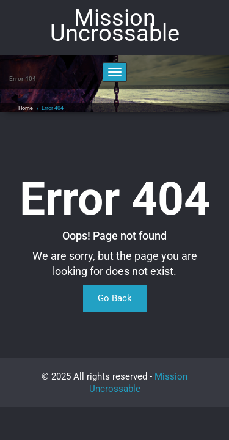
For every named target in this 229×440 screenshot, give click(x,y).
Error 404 (53, 108)
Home (25, 108)
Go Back (115, 298)
